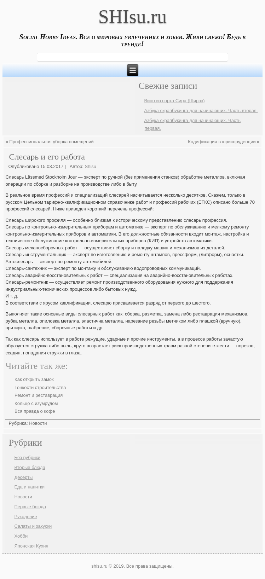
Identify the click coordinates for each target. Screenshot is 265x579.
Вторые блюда (29, 467)
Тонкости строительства (40, 387)
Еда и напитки (29, 487)
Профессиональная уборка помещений (51, 141)
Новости (38, 423)
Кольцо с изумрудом (36, 403)
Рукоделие (25, 516)
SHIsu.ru (132, 16)
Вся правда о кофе (35, 411)
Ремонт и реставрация (39, 395)
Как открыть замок (34, 379)
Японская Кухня (31, 546)
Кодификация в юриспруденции (221, 141)
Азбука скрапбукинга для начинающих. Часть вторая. (201, 110)
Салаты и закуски (33, 526)
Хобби (21, 536)
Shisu (91, 166)
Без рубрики (27, 457)
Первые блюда (30, 506)
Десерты (23, 477)
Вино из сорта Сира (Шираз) (174, 100)
